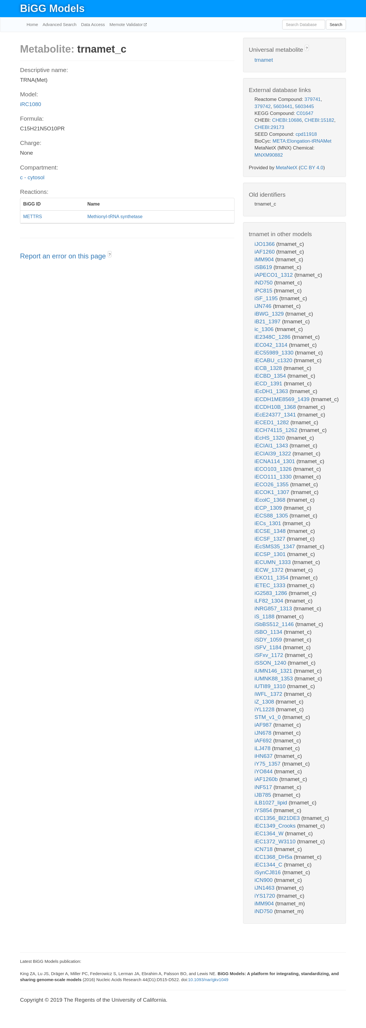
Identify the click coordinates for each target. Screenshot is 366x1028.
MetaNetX (287, 167)
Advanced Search (59, 24)
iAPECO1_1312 (274, 275)
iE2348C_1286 (273, 337)
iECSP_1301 (270, 554)
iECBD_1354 (270, 376)
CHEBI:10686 (287, 120)
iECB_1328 (268, 368)
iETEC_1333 (270, 585)
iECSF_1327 (270, 539)
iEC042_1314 (271, 345)
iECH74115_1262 (276, 430)
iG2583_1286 (271, 593)
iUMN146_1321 (274, 671)
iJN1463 (265, 888)
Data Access (93, 24)
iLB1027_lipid (271, 803)
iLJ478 (263, 748)
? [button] (110, 255)
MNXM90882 (268, 155)
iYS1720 (265, 896)
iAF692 (263, 741)
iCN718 (264, 849)
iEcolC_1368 (270, 500)
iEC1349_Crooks (275, 826)
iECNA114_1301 (275, 461)
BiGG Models (52, 8)
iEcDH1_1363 (272, 391)
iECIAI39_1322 (273, 454)
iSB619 (264, 267)
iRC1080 (30, 104)
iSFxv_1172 (269, 655)
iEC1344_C (269, 865)
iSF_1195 (266, 298)
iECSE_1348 (270, 531)
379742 (262, 106)
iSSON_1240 (271, 663)
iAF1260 (265, 252)
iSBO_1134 (269, 632)
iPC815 (264, 291)
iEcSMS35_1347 (275, 546)
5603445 (304, 106)
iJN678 (263, 733)
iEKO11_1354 (272, 578)
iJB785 (263, 795)
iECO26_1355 (272, 484)
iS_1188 (265, 616)
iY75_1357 (268, 764)
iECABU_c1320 (274, 360)
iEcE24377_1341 (275, 415)
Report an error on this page (64, 256)
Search (336, 24)
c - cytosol (32, 177)
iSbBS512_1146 (274, 624)
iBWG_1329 (269, 314)
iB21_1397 (268, 321)
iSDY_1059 (268, 640)
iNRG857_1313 (273, 608)
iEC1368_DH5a (274, 857)
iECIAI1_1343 (272, 446)
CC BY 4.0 (311, 167)
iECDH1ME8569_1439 (282, 399)
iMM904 (264, 259)
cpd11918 (306, 134)
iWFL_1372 (269, 694)
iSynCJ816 (268, 872)
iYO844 (264, 771)
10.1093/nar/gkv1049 (208, 979)
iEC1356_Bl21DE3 (277, 818)
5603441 (282, 106)
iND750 (264, 283)
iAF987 (263, 725)
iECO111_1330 (273, 477)
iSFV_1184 (268, 647)
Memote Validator (127, 24)
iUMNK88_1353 (274, 679)
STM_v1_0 (268, 717)
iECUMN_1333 (273, 562)
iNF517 (264, 787)
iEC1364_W (269, 833)
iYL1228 (265, 709)
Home (32, 24)
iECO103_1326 (273, 469)
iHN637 (264, 756)
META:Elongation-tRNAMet (301, 141)
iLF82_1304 (269, 601)
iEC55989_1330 (274, 353)
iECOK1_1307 (272, 492)
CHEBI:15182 (319, 120)
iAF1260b (266, 779)
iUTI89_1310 (270, 686)
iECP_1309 (268, 508)
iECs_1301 (268, 523)
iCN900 (264, 880)
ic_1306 (264, 329)
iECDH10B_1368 (275, 407)
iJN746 (263, 306)
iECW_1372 (269, 570)
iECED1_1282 (272, 422)
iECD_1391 (269, 383)
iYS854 (264, 810)
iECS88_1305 (272, 516)
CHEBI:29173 (269, 127)
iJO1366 (265, 244)
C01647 (304, 113)
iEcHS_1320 (270, 438)
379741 (313, 99)
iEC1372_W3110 (275, 841)
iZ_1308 (265, 702)
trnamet (263, 60)
